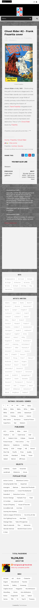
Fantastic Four (21, 498)
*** (9, 38)
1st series (27, 282)
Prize (22, 452)
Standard (15, 455)
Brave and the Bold (27, 487)
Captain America (8, 491)
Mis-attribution (30, 589)
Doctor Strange (8, 498)
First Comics (20, 442)
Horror (21, 416)
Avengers (6, 487)
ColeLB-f (8, 317)
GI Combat (6, 501)
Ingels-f (17, 334)
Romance (17, 420)
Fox (28, 442)
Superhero (7, 423)
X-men (5, 532)
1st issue (29, 279)
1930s (29, 406)
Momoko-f (25, 348)
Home (7, 140)
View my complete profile (20, 568)
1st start (15, 286)
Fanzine (24, 582)
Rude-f (24, 365)
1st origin (8, 282)
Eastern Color (13, 438)
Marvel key (8, 289)
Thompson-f (19, 382)
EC (4, 438)
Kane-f (16, 337)
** (7, 406)
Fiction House (7, 442)
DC (13, 435)
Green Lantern (18, 501)
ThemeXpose (23, 605)
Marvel (32, 448)
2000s (12, 413)
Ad (13, 578)
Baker (15, 303)
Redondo (8, 361)
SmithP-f (15, 375)
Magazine (19, 589)
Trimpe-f (23, 386)
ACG (4, 431)
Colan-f (18, 313)
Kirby (23, 337)
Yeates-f (25, 392)
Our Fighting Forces (9, 518)
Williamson (16, 389)
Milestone (16, 472)
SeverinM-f (8, 372)
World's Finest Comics (24, 529)
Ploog (15, 358)
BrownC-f (8, 306)
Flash (31, 498)
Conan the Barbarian (24, 491)
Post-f (22, 358)
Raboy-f (30, 358)
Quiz (22, 596)
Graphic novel (8, 589)
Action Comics (8, 480)
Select (30, 596)
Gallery (14, 585)
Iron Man (19, 508)
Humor (29, 416)
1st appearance (10, 279)
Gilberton (6, 445)
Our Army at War (29, 515)
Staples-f (8, 379)
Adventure (27, 413)
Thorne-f (29, 382)
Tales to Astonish (8, 525)
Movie (25, 472)
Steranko (25, 379)
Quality (29, 452)
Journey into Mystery (10, 511)
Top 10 (24, 599)
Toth (15, 386)
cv (22, 38)
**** (17, 406)
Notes (5, 596)
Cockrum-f (8, 313)
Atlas (18, 431)
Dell (29, 435)
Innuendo (23, 469)
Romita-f (8, 365)
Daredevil (6, 494)
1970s (25, 409)
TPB (12, 599)
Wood (7, 392)
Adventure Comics (22, 480)
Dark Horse (21, 435)
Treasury (31, 599)
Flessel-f (17, 323)
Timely (23, 455)
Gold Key (26, 445)
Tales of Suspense (21, 522)
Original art (14, 596)
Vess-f (31, 386)
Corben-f (17, 317)
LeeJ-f (7, 344)
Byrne (7, 310)
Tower (30, 455)
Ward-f (7, 389)
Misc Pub (6, 452)
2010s (19, 413)
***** (23, 406)
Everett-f (8, 323)
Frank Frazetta (15, 107)
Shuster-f (19, 372)
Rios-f (16, 361)
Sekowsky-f (9, 368)
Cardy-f (14, 310)
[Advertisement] (19, 248)
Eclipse (23, 438)
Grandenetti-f (27, 327)
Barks (22, 303)
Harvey (5, 448)
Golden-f (17, 327)
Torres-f (7, 386)
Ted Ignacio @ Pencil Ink (22, 565)
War (15, 423)
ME (6, 40)
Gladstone (16, 445)
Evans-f (21, 320)
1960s (18, 409)
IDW (12, 448)
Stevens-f (8, 382)
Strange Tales (7, 522)
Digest (5, 582)
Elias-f (14, 320)
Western (13, 40)
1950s (17, 38)
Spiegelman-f (26, 375)
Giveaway (23, 585)
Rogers (24, 361)
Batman (15, 487)
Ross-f (16, 365)
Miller (16, 348)
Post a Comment (11, 223)
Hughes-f (8, 334)
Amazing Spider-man (10, 484)
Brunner (17, 306)
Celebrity (6, 469)
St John (5, 455)
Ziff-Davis (22, 459)
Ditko (7, 320)
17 (12, 38)
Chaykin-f (24, 310)
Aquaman (23, 484)
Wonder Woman (8, 529)
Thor (19, 525)
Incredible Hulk (8, 508)
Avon (25, 431)
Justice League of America (12, 515)
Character (27, 578)
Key (31, 286)
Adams (7, 303)
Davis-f (26, 317)
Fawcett (31, 438)
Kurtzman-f (27, 341)
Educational (15, 582)
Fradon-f (26, 323)
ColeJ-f (26, 313)
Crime (5, 416)
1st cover (21, 279)
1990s (5, 413)
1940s (5, 409)
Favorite (6, 585)
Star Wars (23, 518)
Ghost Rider (25, 122)
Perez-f (22, 354)
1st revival (17, 282)
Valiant (5, 459)
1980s (32, 409)
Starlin (16, 379)
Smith (7, 375)
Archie (12, 431)
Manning (15, 344)
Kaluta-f (7, 337)
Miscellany (6, 592)
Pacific (15, 452)
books (20, 146)
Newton (27, 351)
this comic (13, 143)
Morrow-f (18, 351)
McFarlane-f (26, 344)
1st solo (7, 286)
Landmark (6, 472)
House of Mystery (9, 505)
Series (5, 599)
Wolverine (27, 525)
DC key (23, 286)
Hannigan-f (8, 330)
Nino (6, 354)
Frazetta (27, 38)
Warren (13, 459)
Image (19, 448)
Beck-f (29, 303)
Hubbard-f (27, 330)
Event (14, 469)
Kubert (17, 341)
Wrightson (15, 392)
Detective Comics (19, 494)
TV (17, 599)
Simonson (28, 372)
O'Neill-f (14, 354)
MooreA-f (8, 351)
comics (14, 146)
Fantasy (13, 416)
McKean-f (8, 348)
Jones (25, 334)
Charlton (6, 435)
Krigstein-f (8, 341)
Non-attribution (26, 592)
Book (18, 578)
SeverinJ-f (19, 368)
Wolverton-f (27, 389)
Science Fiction (29, 420)
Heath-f (18, 330)
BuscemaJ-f (27, 306)
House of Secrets (24, 505)
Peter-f (7, 358)
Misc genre (7, 420)
